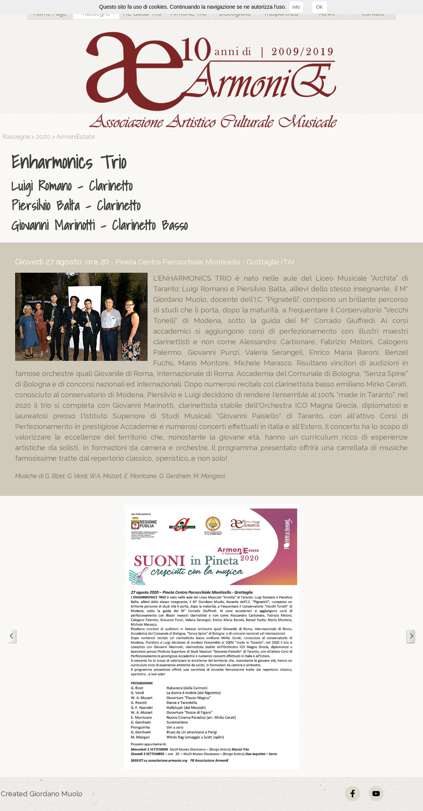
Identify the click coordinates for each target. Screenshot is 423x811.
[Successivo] (410, 636)
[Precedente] (12, 636)
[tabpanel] (213, 192)
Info (296, 7)
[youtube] (376, 793)
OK (319, 7)
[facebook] (352, 793)
